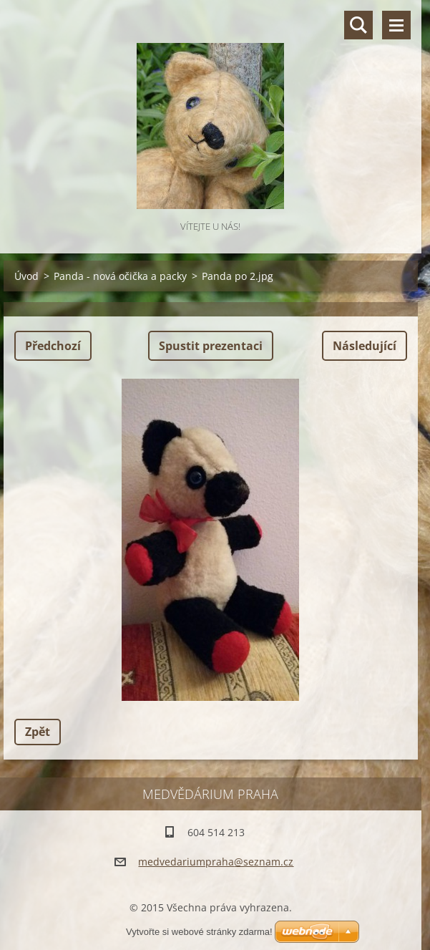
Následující (364, 346)
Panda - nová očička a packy (120, 276)
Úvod (26, 276)
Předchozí (53, 346)
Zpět (37, 732)
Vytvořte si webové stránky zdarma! (199, 931)
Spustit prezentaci (211, 346)
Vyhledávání (358, 25)
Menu (396, 25)
